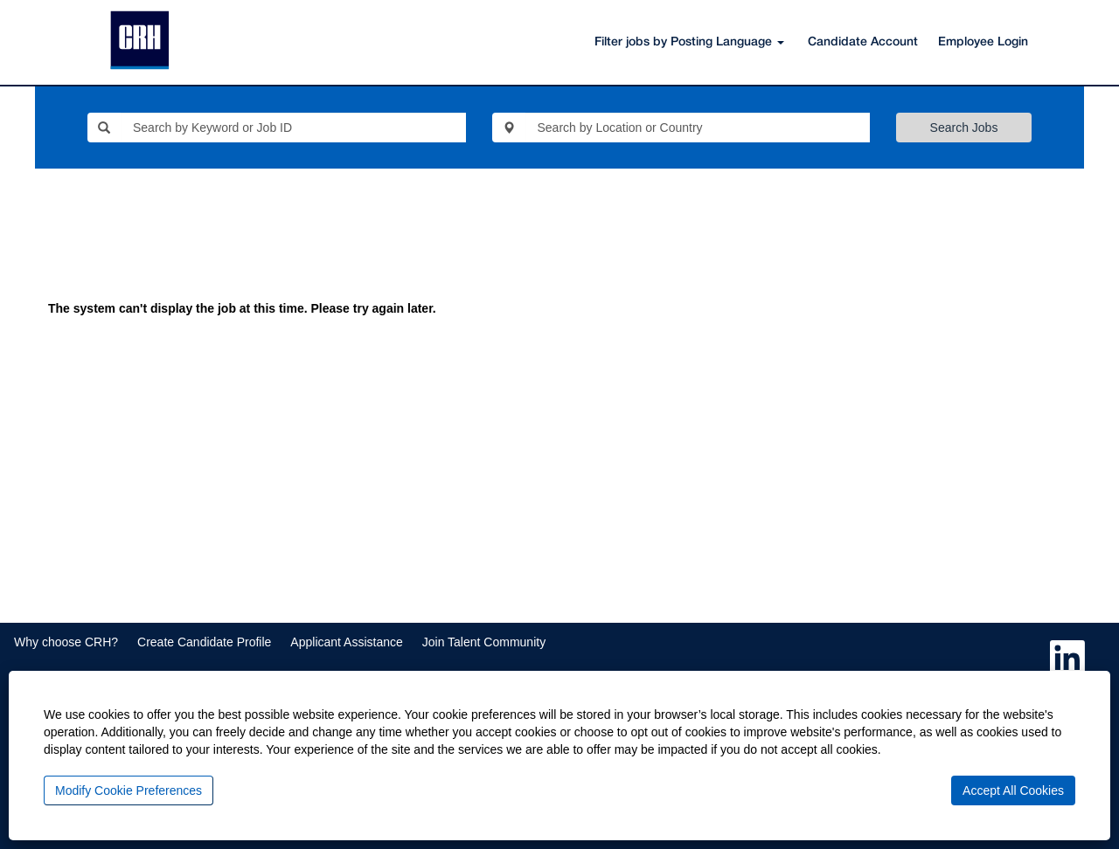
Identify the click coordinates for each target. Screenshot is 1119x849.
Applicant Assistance (346, 642)
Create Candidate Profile (204, 642)
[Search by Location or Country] (698, 127)
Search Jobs (964, 128)
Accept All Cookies (1013, 790)
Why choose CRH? (66, 642)
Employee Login (983, 42)
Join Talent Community (484, 642)
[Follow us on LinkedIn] (1067, 658)
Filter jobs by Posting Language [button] (689, 42)
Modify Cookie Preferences (128, 790)
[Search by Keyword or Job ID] (293, 127)
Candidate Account (863, 42)
